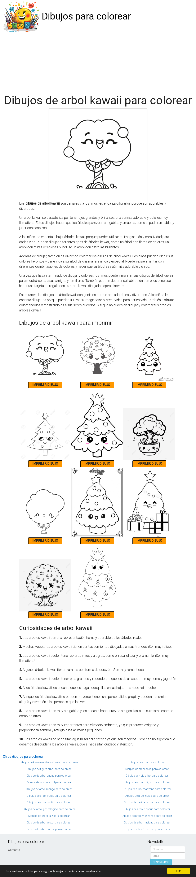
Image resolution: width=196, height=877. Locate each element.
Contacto (14, 850)
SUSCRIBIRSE (161, 862)
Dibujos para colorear (86, 16)
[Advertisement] (98, 61)
